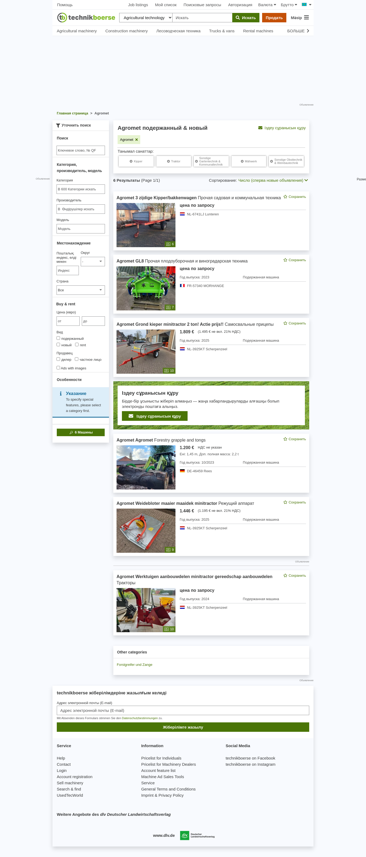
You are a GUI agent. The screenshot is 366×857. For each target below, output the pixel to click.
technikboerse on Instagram (250, 764)
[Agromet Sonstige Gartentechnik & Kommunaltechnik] (211, 161)
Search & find (69, 789)
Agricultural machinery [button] (77, 31)
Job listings (138, 4)
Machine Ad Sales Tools (162, 776)
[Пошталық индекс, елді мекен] (68, 270)
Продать (274, 17)
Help (61, 758)
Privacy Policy (171, 795)
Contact (64, 764)
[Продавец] (58, 359)
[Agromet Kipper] (136, 161)
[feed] (211, 413)
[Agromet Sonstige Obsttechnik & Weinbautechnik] (286, 161)
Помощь (65, 4)
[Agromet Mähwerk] (249, 161)
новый (64, 345)
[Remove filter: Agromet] (129, 139)
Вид (60, 332)
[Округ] (93, 261)
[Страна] (81, 290)
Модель (63, 220)
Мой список (166, 4)
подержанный (70, 338)
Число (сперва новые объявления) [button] (273, 180)
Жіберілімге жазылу (183, 727)
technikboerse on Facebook (250, 758)
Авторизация (240, 4)
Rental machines (258, 31)
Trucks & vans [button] (221, 31)
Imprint (147, 795)
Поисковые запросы (202, 4)
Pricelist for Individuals (161, 758)
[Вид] (58, 338)
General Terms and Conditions (168, 789)
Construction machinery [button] (126, 31)
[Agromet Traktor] (173, 161)
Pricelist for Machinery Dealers (168, 764)
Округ (85, 253)
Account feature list (158, 770)
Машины (81, 432)
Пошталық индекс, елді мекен (66, 257)
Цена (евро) (66, 312)
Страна (62, 281)
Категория (65, 180)
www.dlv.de (164, 835)
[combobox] (81, 189)
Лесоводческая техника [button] (178, 31)
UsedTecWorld (70, 795)
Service (148, 783)
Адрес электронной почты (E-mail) (84, 703)
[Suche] (81, 150)
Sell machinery (70, 783)
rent (80, 345)
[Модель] (81, 228)
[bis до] (93, 321)
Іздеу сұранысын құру (282, 127)
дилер (64, 359)
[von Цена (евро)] (68, 321)
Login (62, 770)
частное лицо (88, 359)
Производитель (69, 200)
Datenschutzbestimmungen (140, 718)
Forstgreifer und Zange (134, 665)
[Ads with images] (58, 367)
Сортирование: (223, 180)
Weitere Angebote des (114, 814)
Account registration (75, 776)
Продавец (65, 353)
